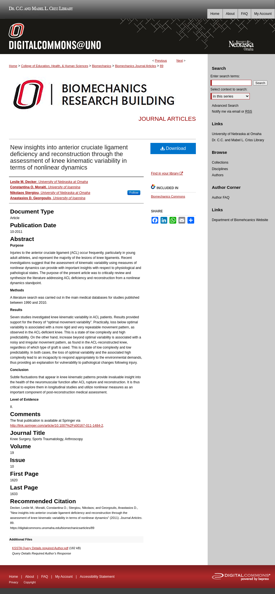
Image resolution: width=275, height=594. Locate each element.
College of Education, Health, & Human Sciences (54, 66)
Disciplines (220, 169)
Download (173, 148)
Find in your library (167, 173)
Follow (133, 192)
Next (180, 60)
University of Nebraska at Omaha (237, 134)
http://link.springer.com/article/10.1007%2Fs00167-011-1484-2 (56, 426)
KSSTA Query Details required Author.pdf (40, 548)
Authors (217, 175)
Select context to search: (228, 89)
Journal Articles (167, 118)
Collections (220, 162)
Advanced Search (225, 106)
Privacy (13, 582)
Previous (161, 60)
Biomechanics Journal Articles (135, 66)
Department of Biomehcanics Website (240, 220)
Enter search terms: (225, 76)
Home (13, 66)
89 (161, 66)
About (29, 577)
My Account (64, 577)
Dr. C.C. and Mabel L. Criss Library (40, 9)
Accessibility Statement (97, 577)
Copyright (30, 582)
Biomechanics (101, 66)
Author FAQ (221, 197)
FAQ (44, 577)
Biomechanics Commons (168, 196)
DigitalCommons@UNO (104, 36)
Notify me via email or (232, 111)
